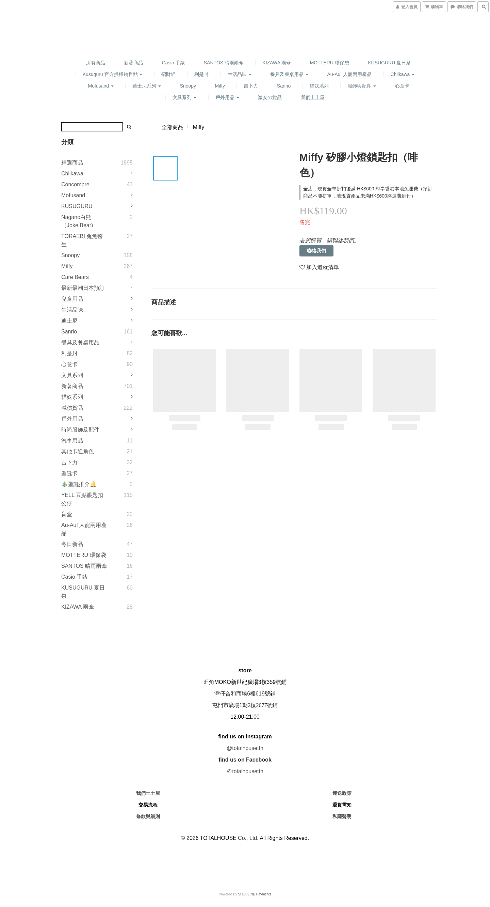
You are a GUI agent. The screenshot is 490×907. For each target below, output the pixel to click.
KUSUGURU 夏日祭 (389, 62)
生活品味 (239, 74)
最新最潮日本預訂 (83, 288)
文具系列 (184, 97)
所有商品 (95, 62)
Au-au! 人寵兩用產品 (349, 74)
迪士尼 (69, 321)
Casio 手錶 (173, 62)
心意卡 (402, 86)
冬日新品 (72, 544)
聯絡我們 (316, 250)
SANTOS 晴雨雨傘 (224, 62)
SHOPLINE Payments (254, 894)
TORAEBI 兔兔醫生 (82, 240)
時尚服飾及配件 (80, 430)
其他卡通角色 (77, 451)
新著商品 (133, 62)
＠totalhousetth (245, 771)
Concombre (75, 184)
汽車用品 (72, 440)
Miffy (220, 86)
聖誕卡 (69, 473)
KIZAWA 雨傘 (276, 62)
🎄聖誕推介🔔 (79, 484)
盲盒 (66, 514)
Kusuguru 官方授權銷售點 (113, 74)
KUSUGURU (77, 206)
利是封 (201, 74)
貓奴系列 (319, 86)
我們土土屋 (313, 97)
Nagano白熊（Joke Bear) (77, 221)
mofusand (100, 86)
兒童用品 (72, 299)
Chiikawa (403, 74)
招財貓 (168, 74)
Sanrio (284, 86)
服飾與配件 (361, 86)
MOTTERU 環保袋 (329, 62)
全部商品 (172, 127)
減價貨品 (72, 408)
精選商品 (72, 163)
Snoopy (188, 86)
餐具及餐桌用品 (289, 74)
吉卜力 (251, 86)
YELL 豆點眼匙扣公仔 (82, 499)
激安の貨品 (270, 97)
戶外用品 (227, 97)
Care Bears (75, 277)
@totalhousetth (245, 748)
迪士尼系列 (146, 86)
